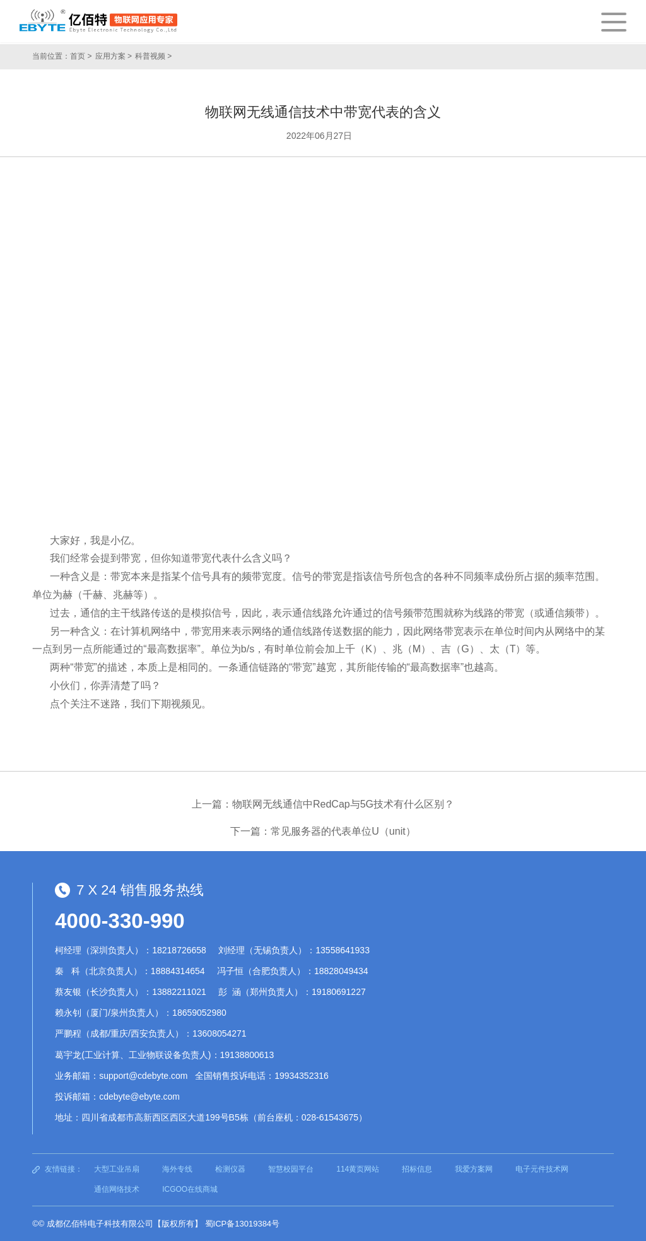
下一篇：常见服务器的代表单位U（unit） (322, 831)
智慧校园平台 (291, 1169)
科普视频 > (153, 56)
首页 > (80, 56)
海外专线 (177, 1169)
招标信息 (417, 1169)
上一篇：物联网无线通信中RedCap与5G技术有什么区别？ (323, 804)
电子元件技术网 (541, 1169)
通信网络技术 (116, 1189)
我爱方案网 (474, 1169)
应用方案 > (113, 56)
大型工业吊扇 (116, 1169)
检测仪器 (230, 1169)
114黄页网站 (357, 1169)
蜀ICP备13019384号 (242, 1223)
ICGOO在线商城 (190, 1189)
